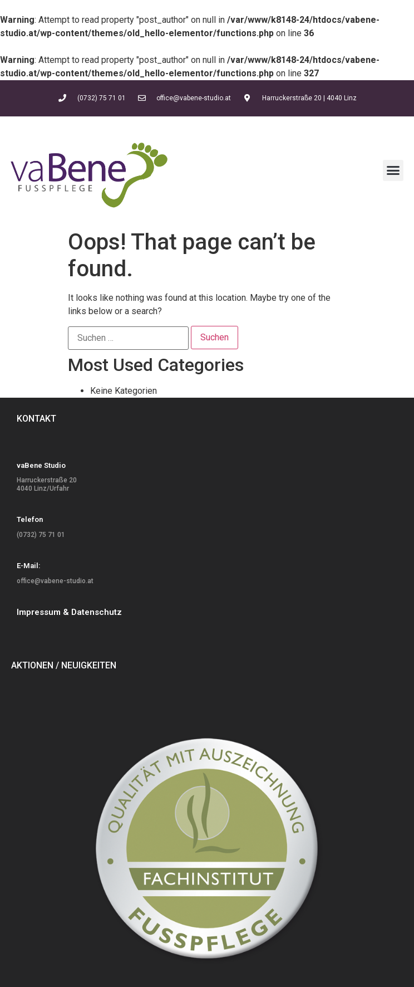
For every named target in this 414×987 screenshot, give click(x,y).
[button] (393, 170)
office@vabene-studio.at (55, 581)
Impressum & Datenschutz (69, 612)
